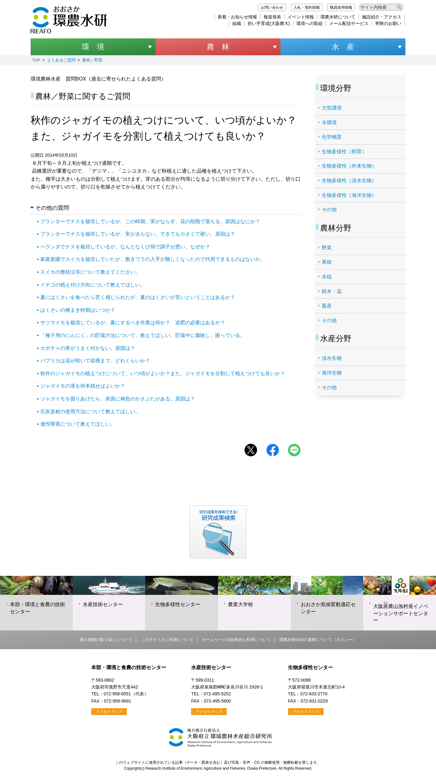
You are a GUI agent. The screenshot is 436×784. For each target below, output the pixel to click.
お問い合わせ (272, 7)
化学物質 (332, 137)
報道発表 (272, 16)
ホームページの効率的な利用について (236, 639)
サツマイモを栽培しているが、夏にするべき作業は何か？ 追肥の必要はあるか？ (132, 322)
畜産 (327, 305)
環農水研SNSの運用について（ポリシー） (317, 639)
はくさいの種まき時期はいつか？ (77, 310)
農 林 (218, 46)
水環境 (329, 122)
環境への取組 (309, 23)
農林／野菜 (92, 60)
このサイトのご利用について (167, 639)
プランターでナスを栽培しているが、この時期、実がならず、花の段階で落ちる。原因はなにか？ (150, 221)
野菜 (327, 247)
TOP (36, 60)
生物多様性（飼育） (344, 151)
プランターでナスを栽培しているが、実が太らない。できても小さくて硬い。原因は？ (137, 234)
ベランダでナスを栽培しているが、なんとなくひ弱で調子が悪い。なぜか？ (125, 246)
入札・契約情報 (307, 7)
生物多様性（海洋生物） (349, 195)
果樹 (327, 262)
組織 (236, 23)
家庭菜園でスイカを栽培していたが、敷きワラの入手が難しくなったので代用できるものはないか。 (152, 259)
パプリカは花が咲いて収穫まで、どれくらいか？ (95, 360)
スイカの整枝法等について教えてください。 (90, 272)
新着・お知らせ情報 (237, 16)
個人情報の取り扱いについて (106, 639)
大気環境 (332, 107)
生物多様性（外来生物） (349, 166)
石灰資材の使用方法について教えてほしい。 (90, 411)
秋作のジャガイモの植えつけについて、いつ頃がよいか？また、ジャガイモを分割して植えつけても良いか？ (162, 373)
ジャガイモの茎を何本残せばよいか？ (82, 386)
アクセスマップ (109, 711)
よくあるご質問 (61, 60)
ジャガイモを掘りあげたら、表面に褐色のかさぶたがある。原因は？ (117, 398)
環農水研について (337, 16)
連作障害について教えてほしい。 (77, 424)
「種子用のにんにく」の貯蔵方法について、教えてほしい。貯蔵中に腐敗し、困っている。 (142, 335)
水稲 (327, 276)
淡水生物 (332, 358)
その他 (329, 209)
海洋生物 (332, 372)
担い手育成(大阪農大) (269, 23)
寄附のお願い (388, 23)
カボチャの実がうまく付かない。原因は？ (87, 348)
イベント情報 (301, 16)
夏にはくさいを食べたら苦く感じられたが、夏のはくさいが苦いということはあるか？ (137, 297)
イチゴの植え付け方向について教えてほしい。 (92, 284)
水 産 (343, 46)
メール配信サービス (349, 23)
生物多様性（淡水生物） (349, 180)
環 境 (93, 46)
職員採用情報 (341, 7)
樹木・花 (332, 291)
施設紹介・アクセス (381, 16)
